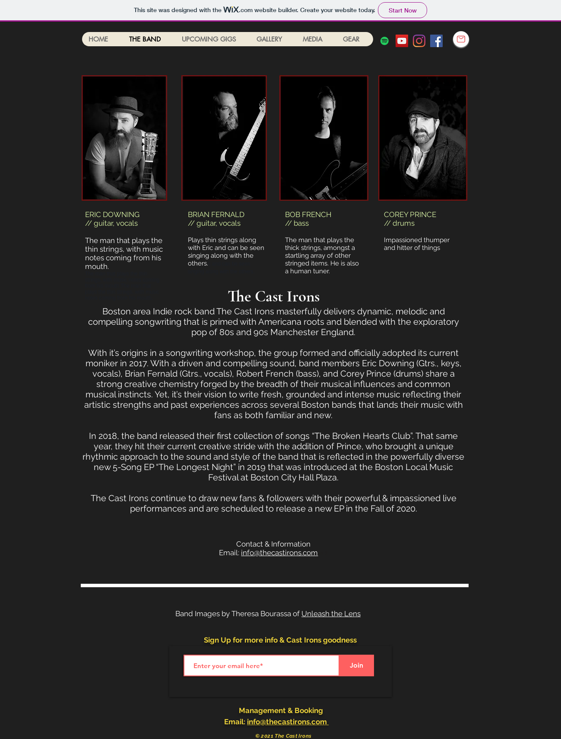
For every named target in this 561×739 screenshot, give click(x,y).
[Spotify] (384, 41)
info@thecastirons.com (279, 552)
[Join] (356, 665)
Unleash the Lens (331, 613)
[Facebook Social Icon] (436, 41)
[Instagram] (419, 41)
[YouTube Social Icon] (402, 41)
